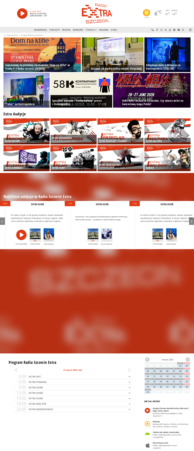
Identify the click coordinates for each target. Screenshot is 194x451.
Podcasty (54, 30)
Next (191, 221)
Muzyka (66, 30)
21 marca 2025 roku (72, 370)
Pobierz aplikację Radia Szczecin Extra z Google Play (167, 434)
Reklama (103, 30)
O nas (114, 30)
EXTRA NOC (72, 376)
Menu (190, 30)
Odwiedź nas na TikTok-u (170, 30)
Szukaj (183, 30)
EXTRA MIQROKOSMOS (72, 409)
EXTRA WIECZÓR (72, 404)
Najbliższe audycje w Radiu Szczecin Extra (37, 196)
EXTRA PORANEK (72, 382)
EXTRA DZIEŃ (72, 387)
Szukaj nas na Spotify (174, 30)
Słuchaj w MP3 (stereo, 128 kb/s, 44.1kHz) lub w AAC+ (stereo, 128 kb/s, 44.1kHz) (170, 424)
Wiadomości (40, 30)
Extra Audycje (14, 114)
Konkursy (78, 30)
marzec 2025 (167, 359)
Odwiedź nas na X (161, 30)
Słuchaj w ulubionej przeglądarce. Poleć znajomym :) (171, 412)
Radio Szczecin (11, 35)
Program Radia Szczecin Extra (32, 35)
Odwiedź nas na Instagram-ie (166, 30)
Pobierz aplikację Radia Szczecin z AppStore (165, 445)
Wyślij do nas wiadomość (179, 30)
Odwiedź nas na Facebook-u (157, 30)
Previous (2, 221)
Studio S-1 (91, 30)
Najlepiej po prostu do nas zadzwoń (153, 30)
